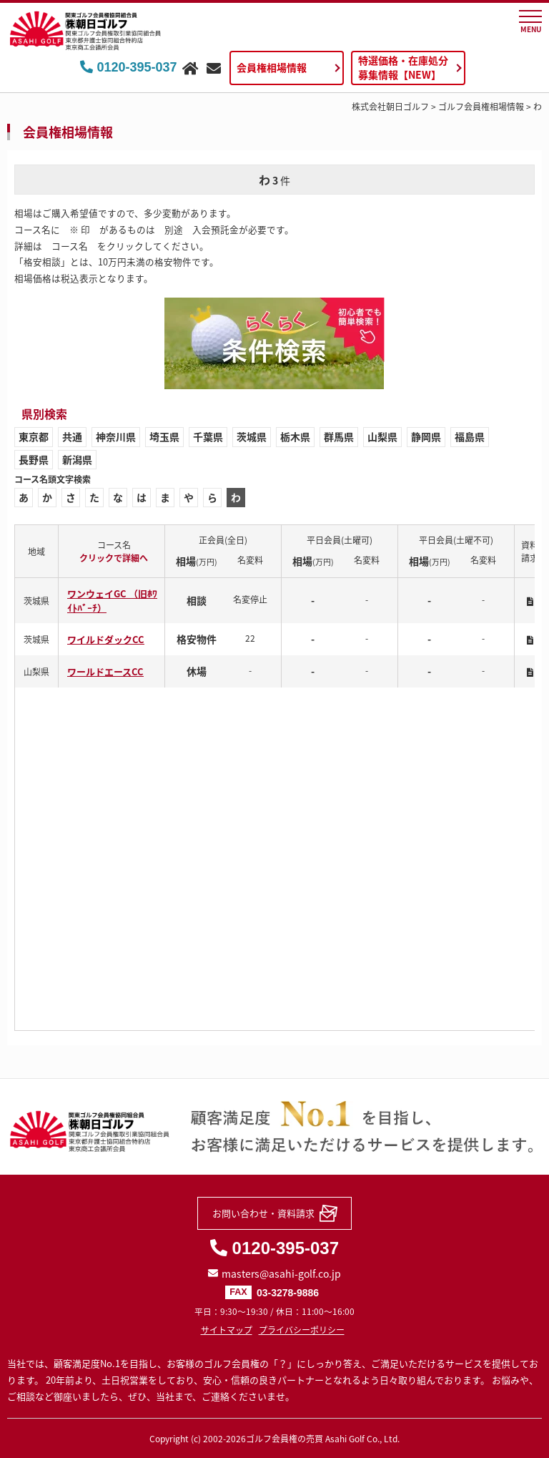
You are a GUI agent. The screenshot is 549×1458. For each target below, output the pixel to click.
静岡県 (426, 436)
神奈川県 (116, 436)
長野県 (34, 459)
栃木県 (295, 436)
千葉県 (208, 436)
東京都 (34, 436)
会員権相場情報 (272, 67)
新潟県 (77, 459)
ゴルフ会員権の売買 (284, 1438)
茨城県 (252, 436)
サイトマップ (226, 1330)
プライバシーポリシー (302, 1330)
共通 (72, 436)
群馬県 (339, 436)
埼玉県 (164, 436)
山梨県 (382, 436)
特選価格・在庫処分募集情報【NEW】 (403, 67)
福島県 (470, 436)
